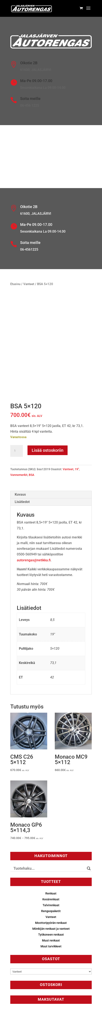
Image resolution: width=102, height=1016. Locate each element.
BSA (31, 475)
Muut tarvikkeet (51, 946)
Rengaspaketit (51, 911)
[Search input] (49, 868)
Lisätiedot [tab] (22, 502)
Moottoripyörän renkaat (51, 922)
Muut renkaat (51, 940)
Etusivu (15, 284)
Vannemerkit (18, 475)
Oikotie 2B (28, 63)
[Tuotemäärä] (16, 451)
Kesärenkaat (50, 899)
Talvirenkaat (51, 905)
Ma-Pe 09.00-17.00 (36, 81)
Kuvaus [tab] (20, 494)
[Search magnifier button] (89, 868)
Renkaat (50, 893)
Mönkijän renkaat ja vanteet (51, 928)
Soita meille (30, 98)
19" (77, 469)
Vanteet (28, 284)
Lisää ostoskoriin (47, 450)
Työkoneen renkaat (51, 934)
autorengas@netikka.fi (34, 560)
